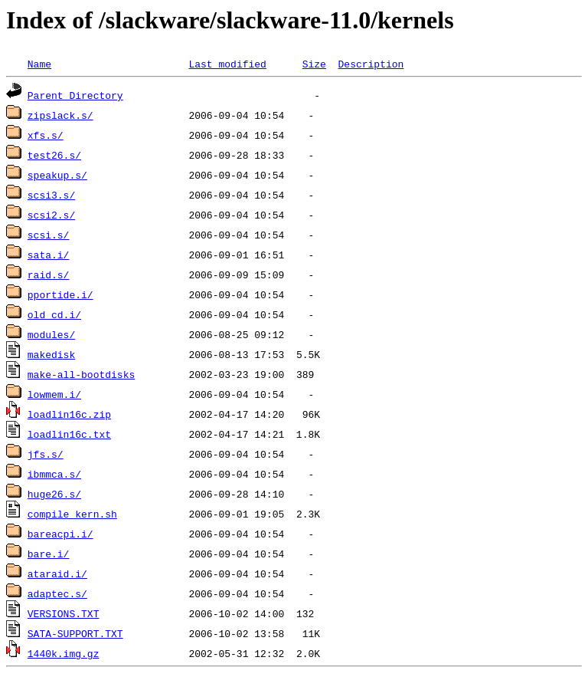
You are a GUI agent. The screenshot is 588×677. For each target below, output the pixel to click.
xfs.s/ (46, 135)
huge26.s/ (54, 494)
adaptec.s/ (57, 593)
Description (370, 64)
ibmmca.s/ (54, 474)
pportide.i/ (60, 294)
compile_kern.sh (72, 514)
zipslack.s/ (60, 115)
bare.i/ (49, 553)
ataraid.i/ (57, 573)
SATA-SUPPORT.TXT (75, 633)
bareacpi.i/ (60, 534)
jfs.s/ (46, 454)
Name (39, 64)
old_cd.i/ (54, 314)
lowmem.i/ (54, 394)
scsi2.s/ (51, 215)
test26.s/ (54, 155)
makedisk (51, 354)
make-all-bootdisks (81, 374)
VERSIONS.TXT (64, 613)
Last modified (227, 64)
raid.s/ (49, 274)
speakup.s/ (57, 175)
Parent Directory (75, 95)
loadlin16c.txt (69, 434)
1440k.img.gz (64, 653)
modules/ (51, 334)
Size (314, 64)
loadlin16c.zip (69, 414)
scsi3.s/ (51, 195)
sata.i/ (49, 254)
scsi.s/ (49, 235)
